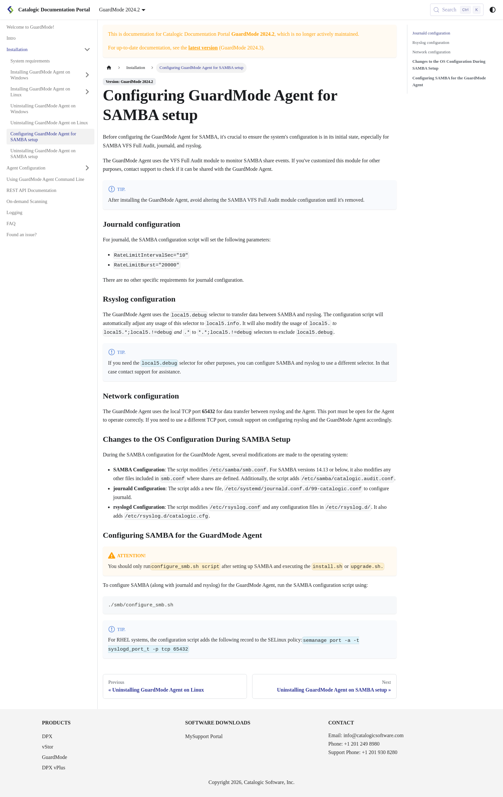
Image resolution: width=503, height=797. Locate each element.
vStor (47, 747)
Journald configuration (431, 33)
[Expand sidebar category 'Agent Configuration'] (87, 168)
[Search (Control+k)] (456, 10)
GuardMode (54, 757)
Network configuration (432, 52)
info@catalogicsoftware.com (374, 735)
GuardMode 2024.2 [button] (119, 9)
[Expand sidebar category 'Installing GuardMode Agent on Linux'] (87, 92)
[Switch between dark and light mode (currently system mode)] (492, 10)
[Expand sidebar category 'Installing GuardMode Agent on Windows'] (87, 75)
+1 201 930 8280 (379, 752)
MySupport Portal (204, 736)
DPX (47, 736)
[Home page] (109, 68)
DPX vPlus (53, 767)
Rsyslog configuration (431, 42)
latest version (203, 47)
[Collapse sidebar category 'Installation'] (87, 49)
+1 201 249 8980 (361, 744)
